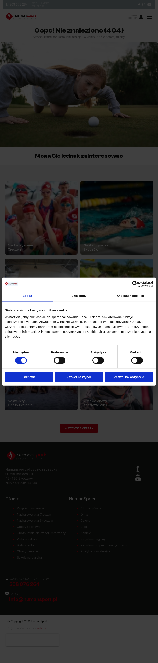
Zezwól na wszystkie (129, 377)
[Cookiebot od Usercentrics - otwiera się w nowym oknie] (135, 284)
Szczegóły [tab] (78, 295)
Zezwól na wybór (79, 377)
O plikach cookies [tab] (130, 295)
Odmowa (28, 377)
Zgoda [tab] (27, 295)
